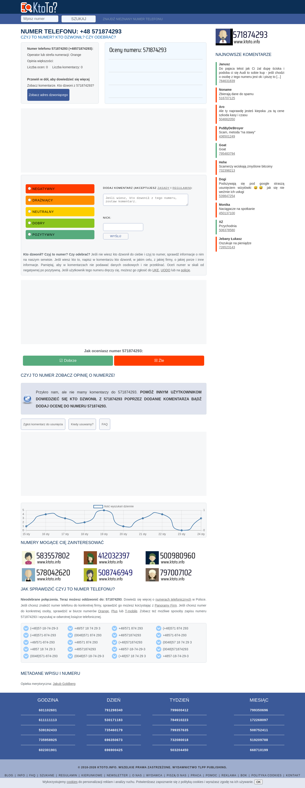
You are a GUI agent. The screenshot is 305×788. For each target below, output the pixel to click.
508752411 (259, 730)
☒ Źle (159, 360)
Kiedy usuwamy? (82, 424)
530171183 (113, 720)
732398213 (227, 170)
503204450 (179, 750)
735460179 (113, 730)
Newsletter (117, 775)
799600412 (179, 710)
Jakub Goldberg (64, 684)
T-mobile (131, 611)
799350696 (259, 710)
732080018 (179, 740)
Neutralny (41, 212)
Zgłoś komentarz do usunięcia (43, 424)
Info (21, 775)
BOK (244, 775)
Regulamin (68, 775)
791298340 (113, 710)
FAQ (105, 424)
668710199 (259, 750)
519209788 (259, 740)
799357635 (179, 730)
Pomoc (211, 775)
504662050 (227, 119)
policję (185, 270)
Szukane (47, 775)
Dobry (36, 223)
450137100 (227, 213)
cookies (72, 782)
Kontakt (293, 775)
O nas (137, 775)
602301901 (48, 750)
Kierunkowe (91, 775)
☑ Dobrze (68, 360)
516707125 (227, 98)
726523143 (227, 247)
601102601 (48, 710)
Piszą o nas (176, 775)
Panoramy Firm (166, 605)
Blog (9, 775)
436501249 (227, 136)
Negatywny (41, 189)
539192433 (48, 730)
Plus (114, 611)
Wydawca (154, 775)
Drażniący (40, 200)
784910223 (179, 720)
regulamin (181, 187)
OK (258, 782)
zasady (163, 187)
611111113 (48, 720)
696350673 (113, 740)
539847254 (227, 196)
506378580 (227, 230)
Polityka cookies (266, 775)
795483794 (227, 153)
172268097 (259, 720)
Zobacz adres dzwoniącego (48, 95)
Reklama (229, 775)
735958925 (48, 740)
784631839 (227, 81)
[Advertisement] (113, 140)
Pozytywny (41, 234)
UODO (165, 270)
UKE (155, 270)
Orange (103, 611)
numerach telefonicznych (173, 599)
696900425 (113, 750)
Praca (196, 775)
